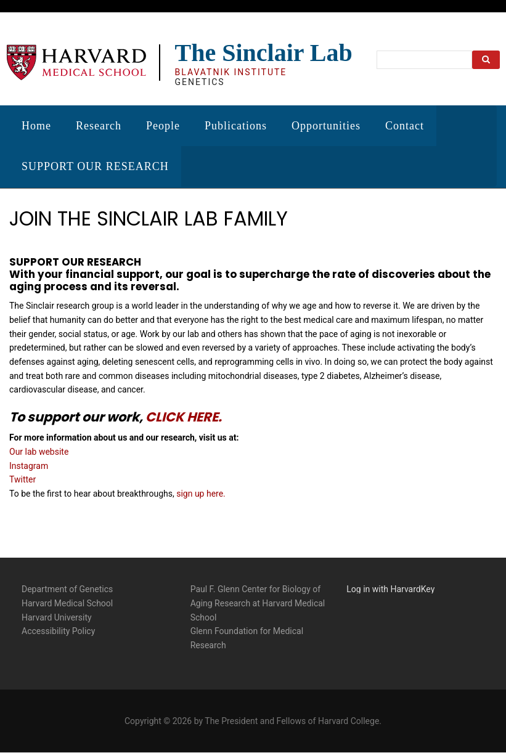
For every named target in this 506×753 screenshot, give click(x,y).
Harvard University (57, 616)
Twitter (22, 479)
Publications (236, 126)
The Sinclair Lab (263, 53)
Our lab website (38, 450)
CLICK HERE (181, 416)
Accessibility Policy (58, 630)
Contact (404, 126)
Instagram (28, 465)
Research (98, 126)
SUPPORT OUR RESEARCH (95, 166)
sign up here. (201, 492)
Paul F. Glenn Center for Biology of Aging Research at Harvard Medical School (257, 602)
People (163, 126)
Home (36, 126)
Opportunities (326, 126)
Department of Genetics (67, 588)
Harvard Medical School (67, 602)
